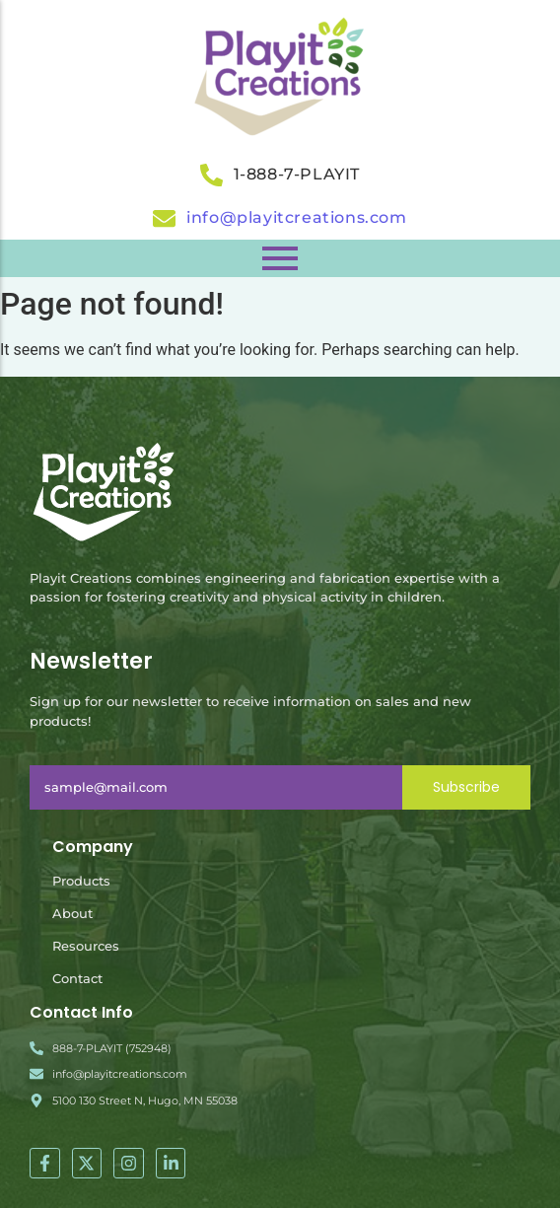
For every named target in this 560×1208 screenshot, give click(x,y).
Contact (77, 978)
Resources (85, 946)
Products (81, 880)
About (72, 913)
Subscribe (466, 787)
